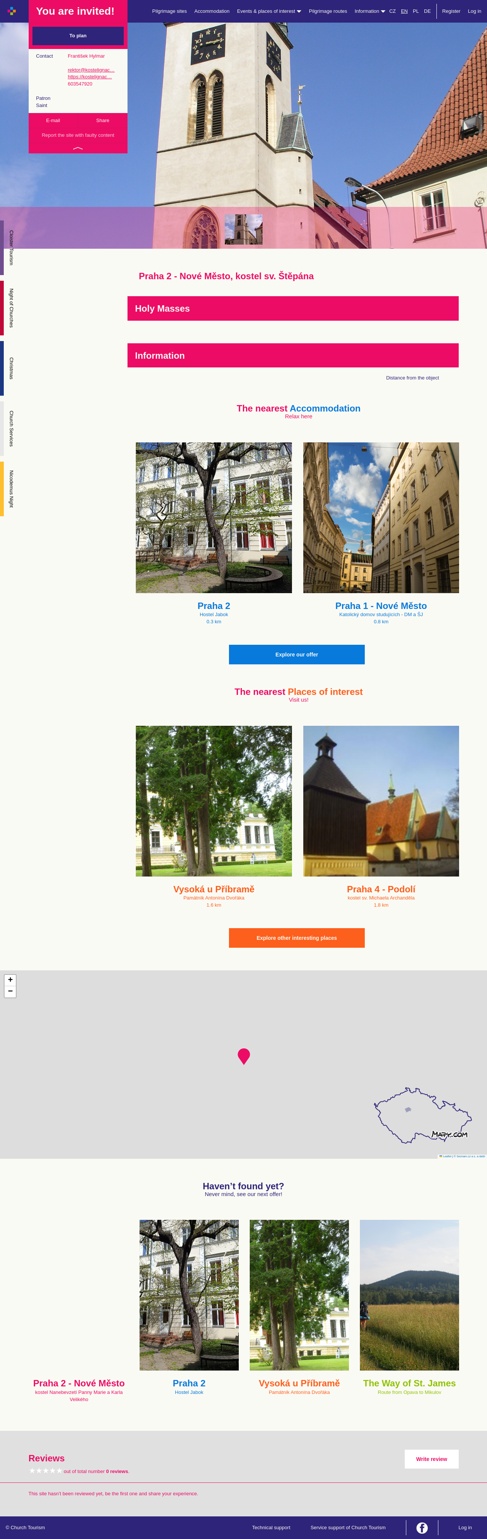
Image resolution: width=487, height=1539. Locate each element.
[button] (244, 1056)
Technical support (271, 1527)
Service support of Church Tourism (348, 1527)
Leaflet (445, 1156)
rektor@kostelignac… (91, 70)
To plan (77, 35)
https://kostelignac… (90, 77)
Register (451, 11)
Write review (431, 1459)
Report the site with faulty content (78, 135)
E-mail (53, 120)
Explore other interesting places (297, 938)
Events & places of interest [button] (269, 11)
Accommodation (211, 11)
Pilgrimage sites (169, 11)
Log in (474, 11)
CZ (392, 11)
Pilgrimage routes (328, 11)
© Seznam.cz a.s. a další (469, 1156)
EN (404, 11)
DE (427, 11)
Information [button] (370, 11)
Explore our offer (296, 655)
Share (102, 120)
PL (416, 11)
